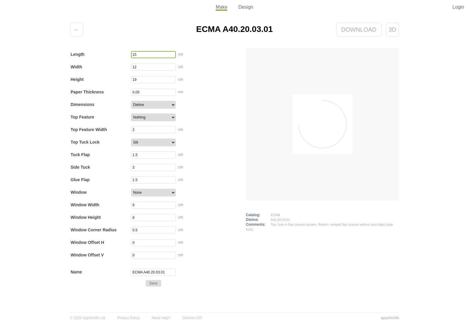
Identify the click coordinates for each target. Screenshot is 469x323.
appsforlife (390, 318)
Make (221, 7)
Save (153, 283)
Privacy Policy (128, 318)
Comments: (256, 224)
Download (359, 29)
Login (458, 7)
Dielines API (192, 318)
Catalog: (253, 215)
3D (392, 29)
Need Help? (161, 318)
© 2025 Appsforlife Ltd (87, 318)
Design (245, 7)
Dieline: (252, 220)
